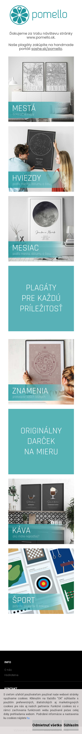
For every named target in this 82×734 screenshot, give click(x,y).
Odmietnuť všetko (47, 725)
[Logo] (38, 15)
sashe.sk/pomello (46, 48)
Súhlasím (71, 725)
